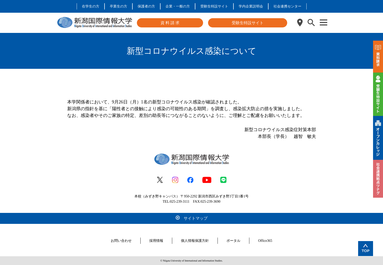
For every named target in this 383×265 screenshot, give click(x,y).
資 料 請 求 (170, 23)
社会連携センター (287, 6)
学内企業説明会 (251, 6)
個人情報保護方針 (195, 241)
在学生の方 (90, 6)
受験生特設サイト (214, 6)
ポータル (233, 241)
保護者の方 (146, 6)
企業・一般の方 (177, 6)
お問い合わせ (121, 241)
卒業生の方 (118, 6)
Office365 (265, 241)
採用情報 (156, 241)
